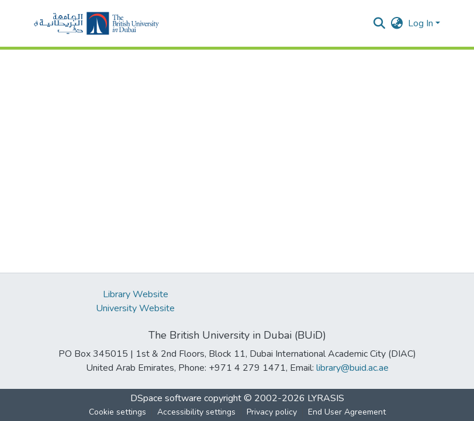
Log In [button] (421, 23)
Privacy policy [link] (272, 411)
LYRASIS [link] (325, 398)
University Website (135, 308)
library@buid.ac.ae (352, 367)
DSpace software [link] (166, 398)
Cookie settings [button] (117, 411)
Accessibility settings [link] (196, 411)
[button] (96, 23)
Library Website (135, 294)
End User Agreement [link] (347, 411)
